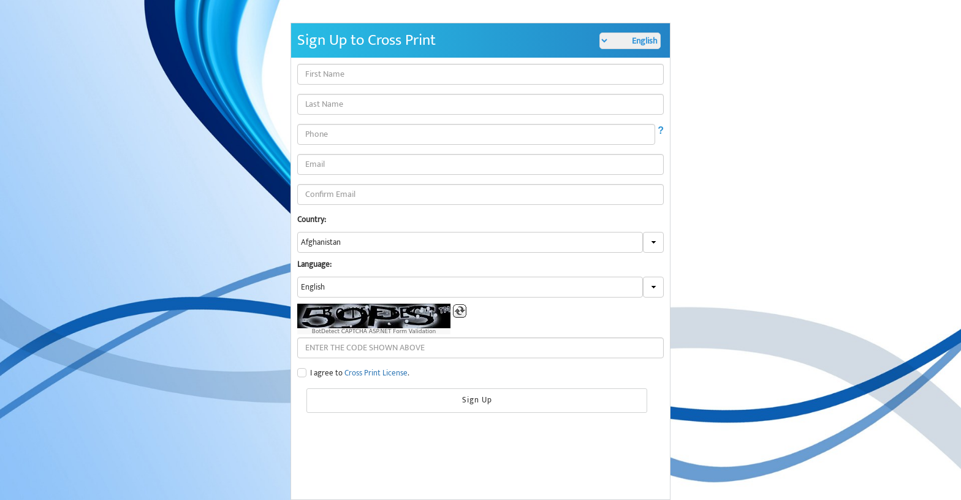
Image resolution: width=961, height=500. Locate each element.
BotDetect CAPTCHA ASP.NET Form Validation (374, 331)
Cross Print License (376, 373)
